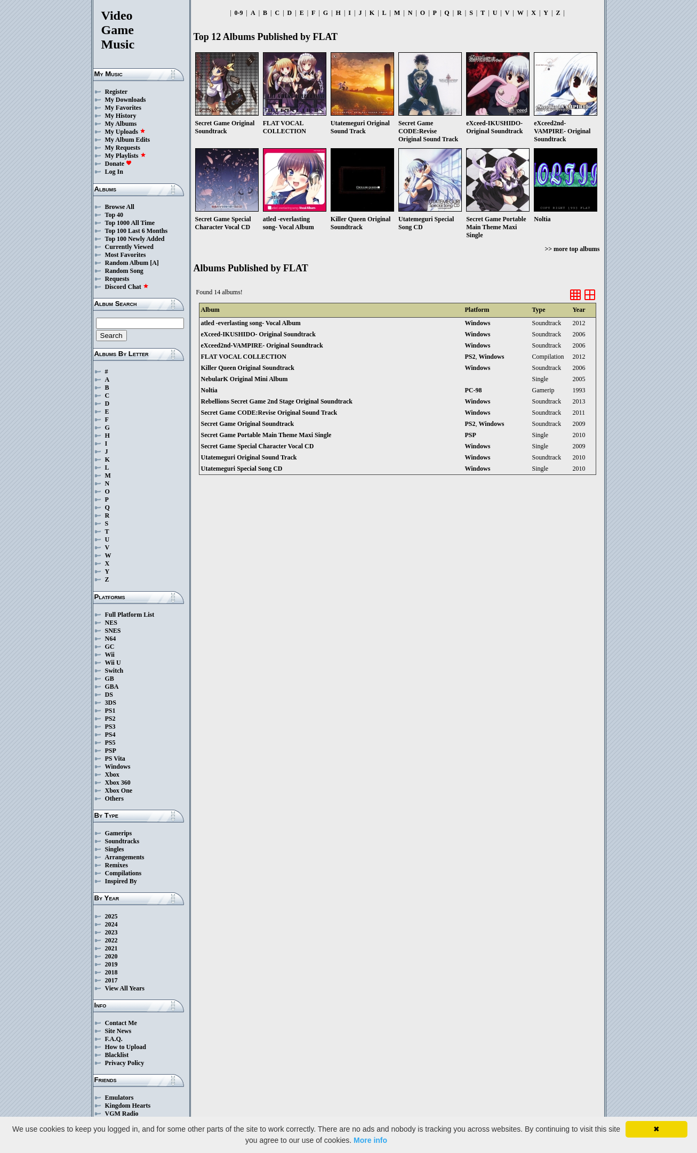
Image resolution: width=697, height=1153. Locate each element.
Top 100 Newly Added (135, 239)
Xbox (112, 774)
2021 (111, 948)
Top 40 (114, 215)
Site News (118, 1031)
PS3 (110, 726)
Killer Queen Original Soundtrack (247, 368)
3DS (110, 702)
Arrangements (125, 857)
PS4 (110, 734)
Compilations (123, 873)
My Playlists (125, 155)
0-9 (239, 13)
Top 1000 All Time (130, 223)
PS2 (110, 718)
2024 (111, 924)
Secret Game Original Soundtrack (247, 424)
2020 (111, 956)
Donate (118, 163)
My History (121, 115)
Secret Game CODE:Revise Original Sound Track (269, 412)
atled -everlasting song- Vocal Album (251, 323)
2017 (111, 980)
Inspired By (121, 881)
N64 (110, 638)
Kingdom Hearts (128, 1105)
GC (110, 646)
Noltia (209, 390)
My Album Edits (127, 139)
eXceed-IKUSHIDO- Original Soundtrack (258, 334)
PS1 (110, 710)
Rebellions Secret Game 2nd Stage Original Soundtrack (276, 401)
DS (109, 694)
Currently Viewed (129, 247)
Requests (117, 279)
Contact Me (121, 1023)
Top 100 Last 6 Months (136, 231)
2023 (111, 932)
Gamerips (118, 833)
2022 (111, 940)
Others (114, 798)
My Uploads (125, 131)
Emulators (119, 1097)
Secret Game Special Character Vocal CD (257, 446)
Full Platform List (130, 614)
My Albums (121, 123)
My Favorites (123, 107)
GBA (112, 686)
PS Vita (115, 758)
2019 (111, 964)
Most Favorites (125, 255)
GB (109, 678)
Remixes (116, 865)
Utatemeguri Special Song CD (242, 468)
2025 (111, 916)
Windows (118, 766)
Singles (114, 849)
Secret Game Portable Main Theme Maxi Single (266, 435)
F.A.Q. (114, 1039)
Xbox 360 (118, 782)
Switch (114, 670)
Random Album (127, 263)
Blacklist (117, 1055)
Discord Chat (127, 287)
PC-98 (473, 390)
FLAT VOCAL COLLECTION (243, 356)
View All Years (125, 988)
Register (116, 91)
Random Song (124, 271)
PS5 (110, 742)
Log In (114, 171)
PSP (110, 750)
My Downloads (125, 99)
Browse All (119, 207)
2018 (111, 972)
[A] (154, 263)
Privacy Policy (125, 1063)
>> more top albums (571, 249)
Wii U (113, 662)
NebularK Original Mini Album (244, 379)
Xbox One (119, 790)
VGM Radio (122, 1113)
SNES (113, 630)
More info (370, 1140)
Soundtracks (122, 841)
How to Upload (125, 1047)
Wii (110, 654)
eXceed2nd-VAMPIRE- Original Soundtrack (262, 345)
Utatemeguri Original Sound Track (249, 457)
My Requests (122, 147)
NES (111, 622)
